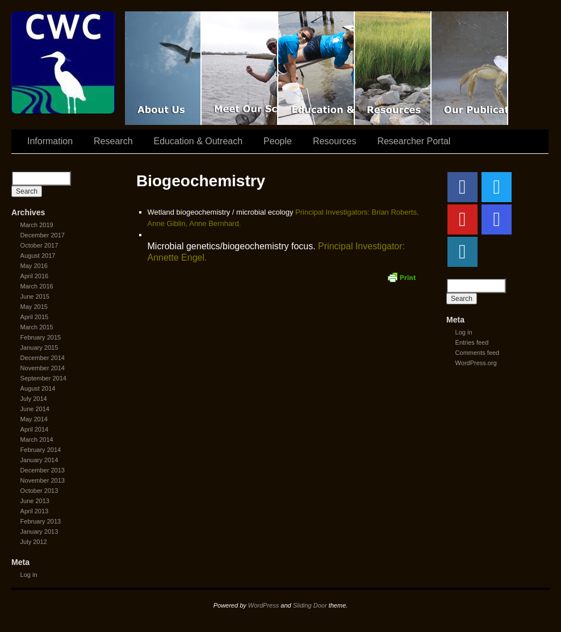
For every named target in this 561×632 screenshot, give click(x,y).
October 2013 (39, 490)
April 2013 (34, 511)
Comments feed (477, 352)
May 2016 (34, 265)
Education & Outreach (316, 68)
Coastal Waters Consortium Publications (470, 68)
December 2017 (42, 235)
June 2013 (34, 500)
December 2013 (42, 470)
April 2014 (34, 429)
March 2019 (36, 224)
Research (113, 141)
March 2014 (36, 439)
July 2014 (33, 398)
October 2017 (39, 245)
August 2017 (38, 255)
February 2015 (40, 337)
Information (50, 141)
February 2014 (40, 449)
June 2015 (34, 296)
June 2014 (34, 408)
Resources (393, 68)
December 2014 (42, 357)
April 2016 (34, 276)
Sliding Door (310, 605)
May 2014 (34, 419)
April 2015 (34, 316)
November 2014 (42, 368)
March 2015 (36, 327)
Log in (28, 574)
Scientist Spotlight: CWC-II (240, 68)
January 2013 (39, 531)
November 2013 (42, 480)
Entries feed (472, 342)
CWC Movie (163, 68)
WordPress (263, 605)
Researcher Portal (413, 141)
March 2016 (36, 286)
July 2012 (33, 541)
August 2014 (38, 388)
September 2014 (43, 378)
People (277, 141)
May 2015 (34, 306)
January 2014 (39, 460)
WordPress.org (476, 362)
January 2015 (39, 347)
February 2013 (40, 521)
